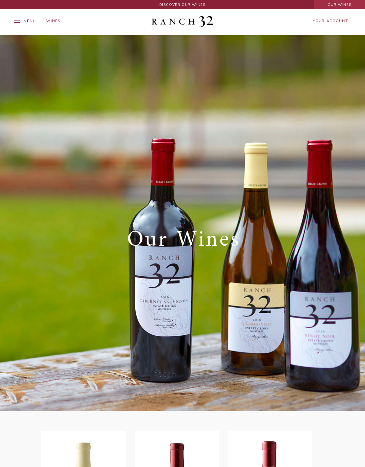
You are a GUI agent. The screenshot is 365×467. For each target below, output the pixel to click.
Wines (53, 20)
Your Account (330, 20)
